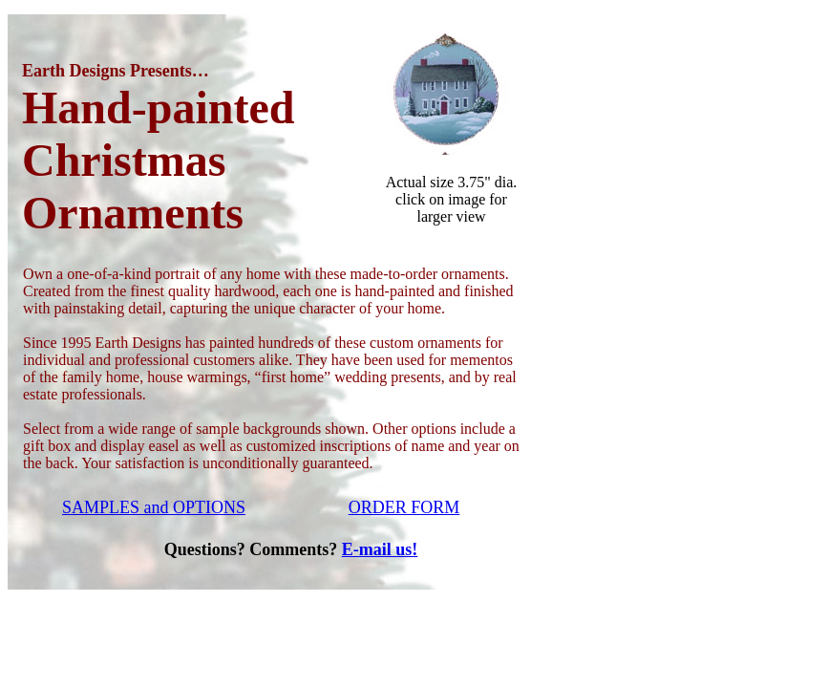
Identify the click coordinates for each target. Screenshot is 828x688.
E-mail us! (380, 549)
